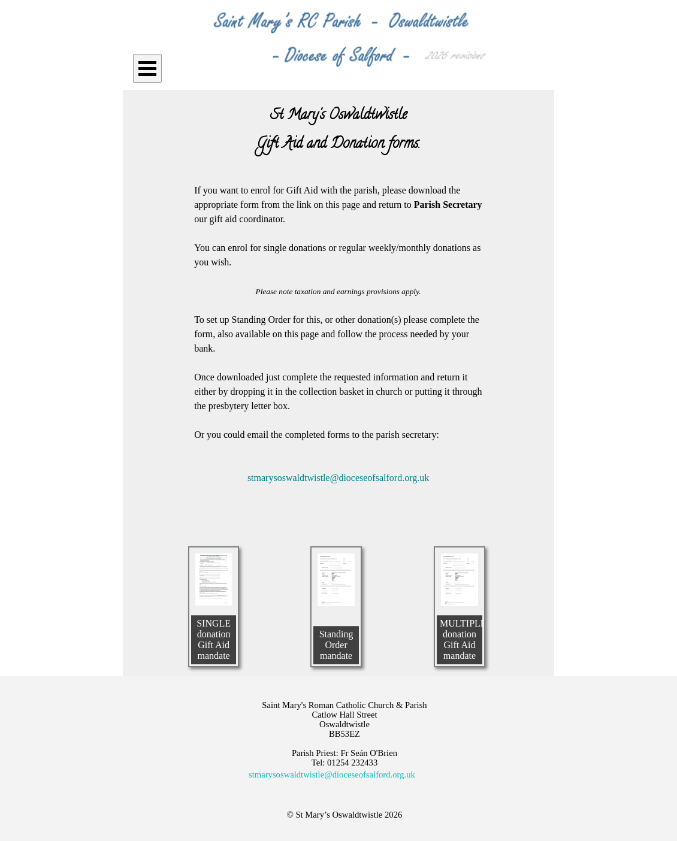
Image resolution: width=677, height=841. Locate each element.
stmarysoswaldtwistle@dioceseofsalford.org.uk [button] (332, 774)
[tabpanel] (338, 130)
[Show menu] (147, 68)
